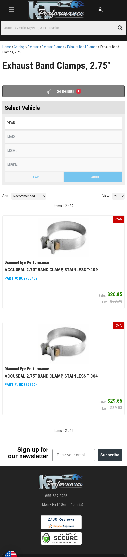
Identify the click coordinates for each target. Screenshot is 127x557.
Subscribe (109, 455)
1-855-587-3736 (54, 496)
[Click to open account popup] (99, 10)
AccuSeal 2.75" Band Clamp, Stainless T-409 (51, 269)
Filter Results (63, 91)
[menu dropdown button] (11, 10)
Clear (34, 177)
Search (93, 177)
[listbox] (63, 123)
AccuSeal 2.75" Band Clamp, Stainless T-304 (51, 376)
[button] (63, 28)
